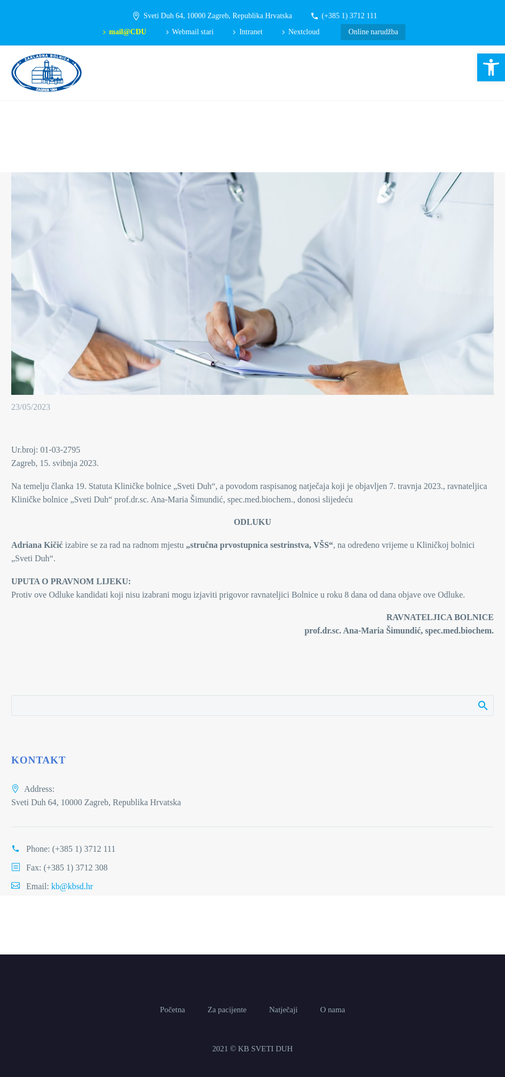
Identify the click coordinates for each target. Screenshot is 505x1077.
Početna (172, 1010)
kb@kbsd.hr (72, 886)
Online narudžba (373, 32)
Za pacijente (227, 1010)
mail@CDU (128, 32)
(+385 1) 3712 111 (349, 16)
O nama (332, 1010)
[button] (491, 67)
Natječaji (283, 1010)
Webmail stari (193, 32)
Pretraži (482, 705)
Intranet (251, 32)
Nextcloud (303, 32)
